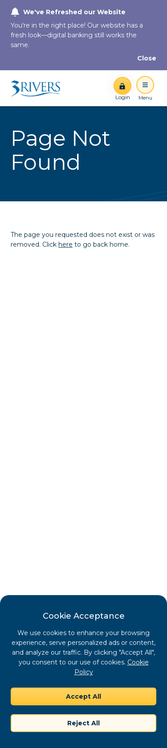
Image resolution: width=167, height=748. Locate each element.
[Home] (38, 88)
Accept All (83, 696)
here (65, 244)
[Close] (146, 58)
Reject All (83, 723)
